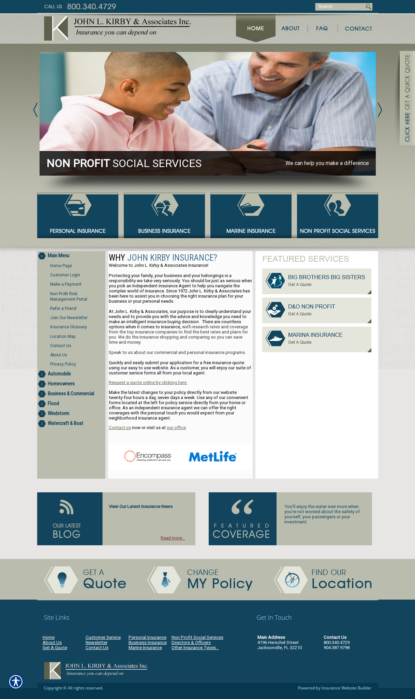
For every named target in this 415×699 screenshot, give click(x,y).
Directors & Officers (191, 642)
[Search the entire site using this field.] (340, 6)
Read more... (173, 537)
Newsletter (96, 642)
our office (176, 427)
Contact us (120, 427)
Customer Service (103, 637)
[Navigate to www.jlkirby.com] (405, 99)
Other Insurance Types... (195, 647)
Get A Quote (55, 647)
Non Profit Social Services (197, 637)
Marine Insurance (145, 647)
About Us (52, 642)
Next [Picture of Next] (379, 110)
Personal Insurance (147, 637)
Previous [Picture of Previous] (35, 110)
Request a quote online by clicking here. (148, 382)
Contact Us (97, 647)
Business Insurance (148, 642)
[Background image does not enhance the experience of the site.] (71, 256)
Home (49, 637)
